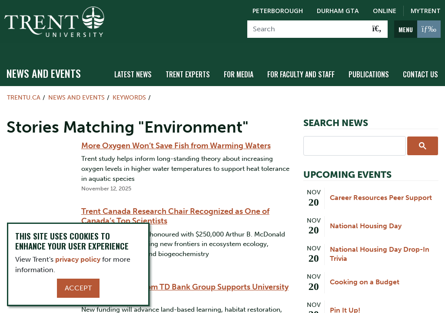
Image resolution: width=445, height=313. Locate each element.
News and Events (44, 65)
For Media (246, 66)
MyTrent (426, 11)
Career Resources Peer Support (381, 190)
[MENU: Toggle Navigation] (417, 29)
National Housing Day (366, 218)
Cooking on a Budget (364, 274)
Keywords (129, 89)
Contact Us (421, 66)
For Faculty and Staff (306, 66)
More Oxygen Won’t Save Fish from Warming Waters (176, 138)
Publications (371, 66)
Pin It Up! (345, 302)
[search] (354, 138)
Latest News (145, 66)
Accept (78, 288)
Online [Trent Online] (384, 11)
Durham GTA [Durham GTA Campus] (338, 11)
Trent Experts (197, 66)
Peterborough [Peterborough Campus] (277, 11)
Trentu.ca (23, 89)
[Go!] (377, 29)
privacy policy (77, 259)
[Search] (307, 29)
